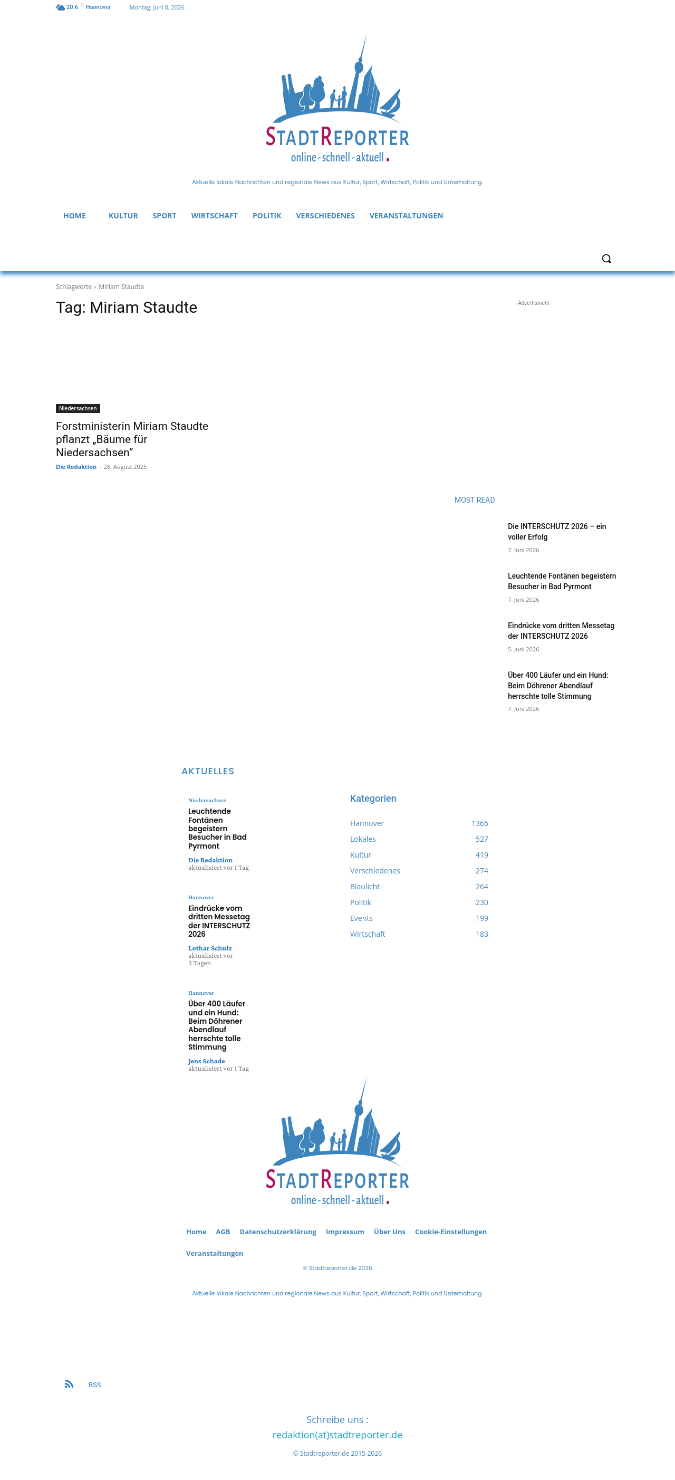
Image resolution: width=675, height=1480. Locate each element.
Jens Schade (206, 1055)
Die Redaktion (76, 466)
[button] (606, 258)
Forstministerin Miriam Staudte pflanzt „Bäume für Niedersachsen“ (132, 439)
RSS (95, 1379)
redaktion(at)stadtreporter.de (338, 1429)
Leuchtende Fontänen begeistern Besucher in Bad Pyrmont (216, 827)
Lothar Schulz (210, 944)
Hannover (201, 895)
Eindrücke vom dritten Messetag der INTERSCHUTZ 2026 (217, 918)
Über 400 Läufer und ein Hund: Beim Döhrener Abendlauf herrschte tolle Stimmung (558, 685)
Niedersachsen (78, 408)
